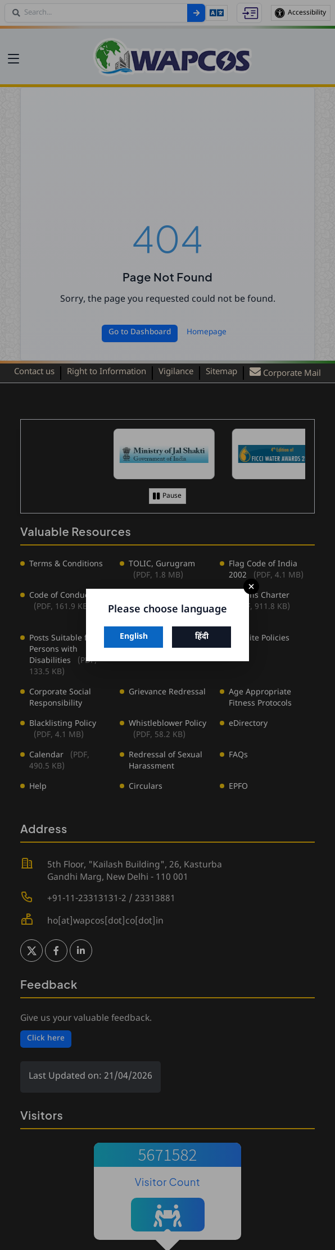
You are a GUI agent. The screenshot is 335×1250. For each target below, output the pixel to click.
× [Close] (251, 586)
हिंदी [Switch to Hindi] (202, 636)
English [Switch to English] (134, 636)
